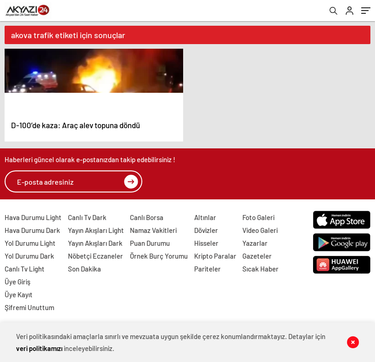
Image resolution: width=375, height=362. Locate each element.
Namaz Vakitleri (153, 230)
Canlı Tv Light (25, 269)
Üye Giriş (17, 281)
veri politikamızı (39, 348)
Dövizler (206, 230)
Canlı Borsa (146, 217)
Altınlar (205, 217)
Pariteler (207, 269)
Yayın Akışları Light (96, 230)
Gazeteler (257, 256)
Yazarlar (255, 243)
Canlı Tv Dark (87, 217)
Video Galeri (260, 230)
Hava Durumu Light (33, 217)
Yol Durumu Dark (29, 256)
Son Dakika (84, 269)
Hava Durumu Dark (32, 230)
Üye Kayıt (19, 294)
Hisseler (206, 243)
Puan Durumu (150, 243)
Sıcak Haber (260, 269)
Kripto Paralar (215, 256)
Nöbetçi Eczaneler (95, 256)
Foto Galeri (258, 217)
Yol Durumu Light (30, 243)
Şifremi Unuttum (29, 307)
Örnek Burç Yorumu (159, 256)
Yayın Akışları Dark (95, 243)
